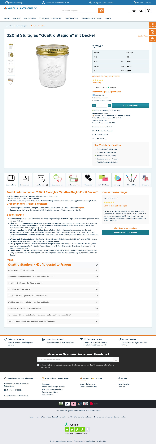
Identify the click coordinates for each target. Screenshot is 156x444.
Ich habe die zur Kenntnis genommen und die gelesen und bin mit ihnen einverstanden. (77, 366)
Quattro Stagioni (143, 36)
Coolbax (92, 441)
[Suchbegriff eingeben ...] (79, 10)
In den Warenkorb (130, 105)
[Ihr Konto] (141, 10)
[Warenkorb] (148, 10)
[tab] (11, 180)
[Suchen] (101, 10)
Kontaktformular (22, 396)
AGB (93, 365)
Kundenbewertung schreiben (125, 232)
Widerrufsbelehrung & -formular (53, 387)
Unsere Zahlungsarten (88, 384)
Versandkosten (95, 411)
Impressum (46, 384)
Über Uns (121, 387)
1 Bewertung (96, 82)
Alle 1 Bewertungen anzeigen (125, 228)
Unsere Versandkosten (88, 387)
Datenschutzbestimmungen (59, 365)
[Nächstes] (10, 84)
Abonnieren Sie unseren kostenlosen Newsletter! (78, 354)
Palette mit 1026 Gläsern (102, 100)
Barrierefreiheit (47, 395)
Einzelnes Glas (99, 95)
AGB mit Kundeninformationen (52, 389)
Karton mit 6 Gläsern (101, 98)
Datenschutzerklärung (50, 392)
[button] (53, 265)
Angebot (81, 208)
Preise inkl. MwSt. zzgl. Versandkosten (106, 76)
